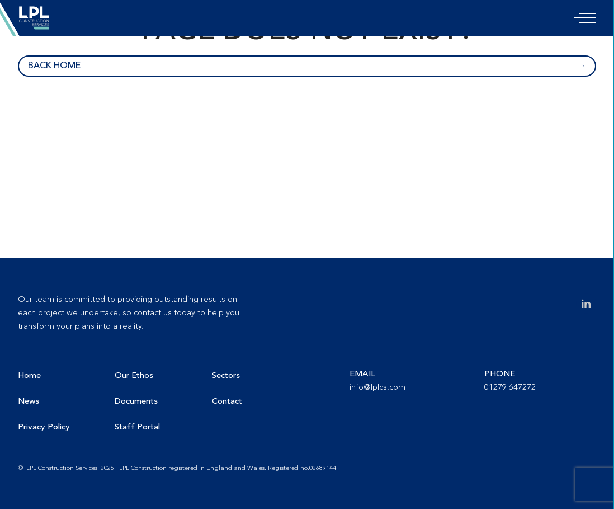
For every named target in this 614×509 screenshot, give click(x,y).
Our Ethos (134, 376)
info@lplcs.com (377, 388)
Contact (227, 402)
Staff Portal (137, 427)
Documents (136, 402)
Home (29, 376)
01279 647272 (510, 388)
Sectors (226, 376)
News (28, 402)
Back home (54, 66)
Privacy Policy (44, 427)
